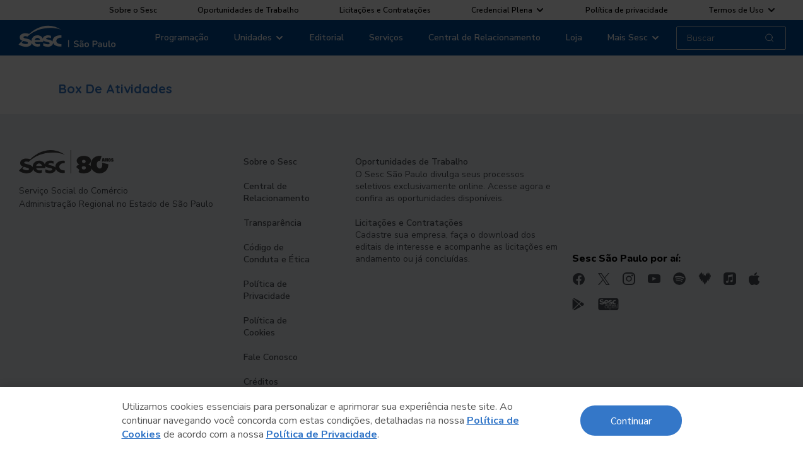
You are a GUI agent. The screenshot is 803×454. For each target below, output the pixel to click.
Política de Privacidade (321, 434)
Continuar (631, 420)
